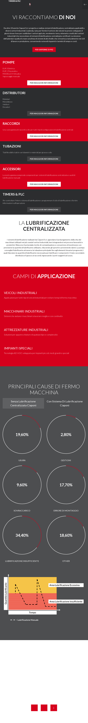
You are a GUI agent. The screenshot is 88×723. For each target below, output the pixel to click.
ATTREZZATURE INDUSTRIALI (26, 330)
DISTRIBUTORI (14, 93)
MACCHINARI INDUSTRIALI (24, 311)
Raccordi (11, 123)
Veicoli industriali (20, 293)
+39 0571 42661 (47, 682)
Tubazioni (12, 146)
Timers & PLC (13, 194)
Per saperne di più (44, 49)
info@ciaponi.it (50, 693)
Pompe (9, 62)
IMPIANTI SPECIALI (18, 348)
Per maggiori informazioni (44, 83)
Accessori (12, 169)
